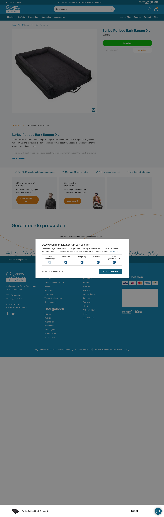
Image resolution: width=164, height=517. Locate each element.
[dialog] (82, 258)
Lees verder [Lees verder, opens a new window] (113, 251)
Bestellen (146, 511)
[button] (52, 271)
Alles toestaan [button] (110, 271)
